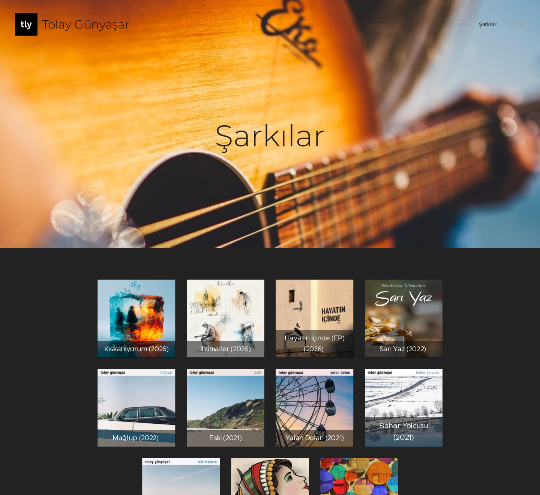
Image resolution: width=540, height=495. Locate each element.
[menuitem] (457, 24)
